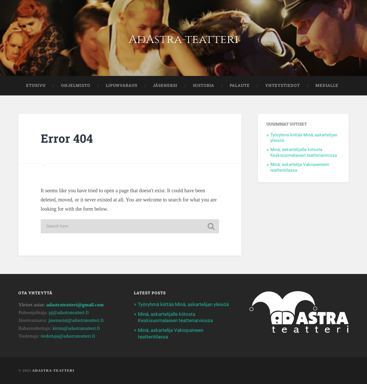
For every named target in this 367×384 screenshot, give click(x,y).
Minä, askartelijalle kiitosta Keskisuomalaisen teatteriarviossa (303, 152)
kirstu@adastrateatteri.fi (76, 328)
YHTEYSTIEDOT (282, 85)
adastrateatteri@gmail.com (75, 304)
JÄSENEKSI (165, 85)
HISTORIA (203, 85)
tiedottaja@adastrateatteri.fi (68, 336)
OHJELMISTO (75, 85)
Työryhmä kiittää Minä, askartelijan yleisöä (183, 304)
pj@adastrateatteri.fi (69, 312)
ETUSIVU (36, 85)
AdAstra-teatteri (183, 39)
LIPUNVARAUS (121, 85)
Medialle (326, 85)
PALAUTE (240, 85)
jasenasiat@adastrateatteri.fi (76, 320)
